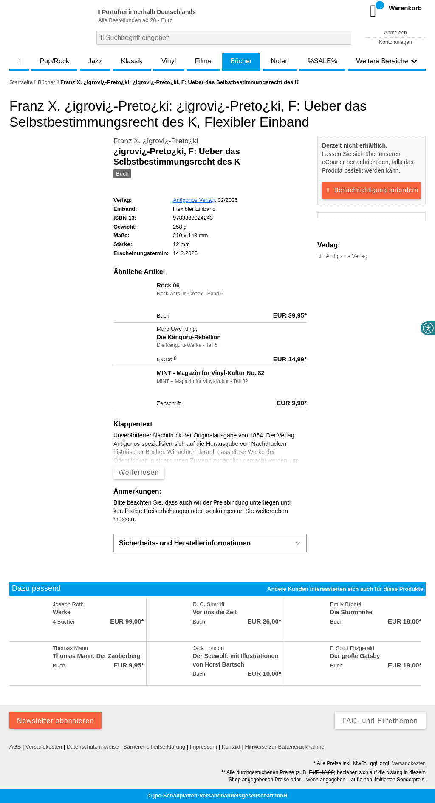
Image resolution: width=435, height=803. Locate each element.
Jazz (95, 61)
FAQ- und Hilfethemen (380, 720)
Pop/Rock (54, 61)
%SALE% (322, 61)
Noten (280, 61)
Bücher (241, 61)
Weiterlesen (139, 472)
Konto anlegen (395, 42)
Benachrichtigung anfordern (371, 190)
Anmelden (395, 33)
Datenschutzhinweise (93, 746)
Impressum (203, 746)
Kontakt (231, 746)
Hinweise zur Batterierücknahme (284, 746)
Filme (203, 61)
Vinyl (168, 61)
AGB (15, 746)
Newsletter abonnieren (55, 720)
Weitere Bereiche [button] (386, 61)
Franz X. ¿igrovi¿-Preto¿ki (155, 141)
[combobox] (223, 38)
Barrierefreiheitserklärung (154, 746)
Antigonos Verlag (194, 200)
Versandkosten (43, 746)
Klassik (132, 61)
